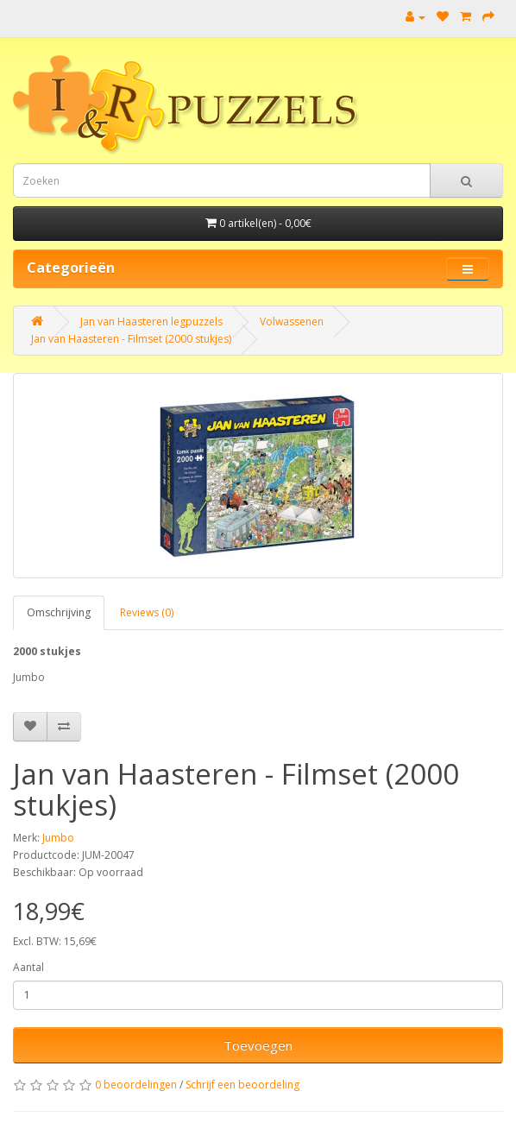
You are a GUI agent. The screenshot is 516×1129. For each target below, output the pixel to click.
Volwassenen (292, 321)
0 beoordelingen (136, 1084)
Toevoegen (258, 1045)
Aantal (28, 967)
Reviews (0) (146, 612)
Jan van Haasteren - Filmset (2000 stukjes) (131, 338)
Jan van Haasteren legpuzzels (151, 321)
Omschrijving (59, 612)
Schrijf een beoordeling (242, 1084)
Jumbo (58, 837)
